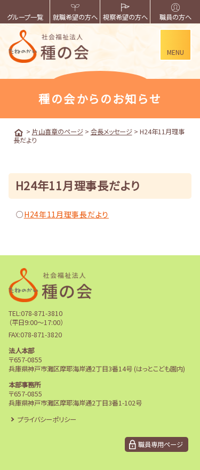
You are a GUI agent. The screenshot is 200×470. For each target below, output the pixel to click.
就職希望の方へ (75, 12)
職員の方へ (175, 12)
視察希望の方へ (125, 12)
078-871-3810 (41, 313)
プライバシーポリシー (47, 419)
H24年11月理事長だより (66, 214)
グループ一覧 (25, 12)
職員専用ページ (160, 444)
